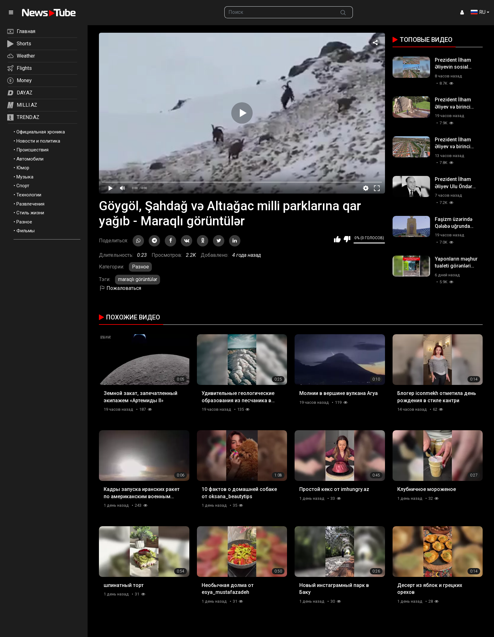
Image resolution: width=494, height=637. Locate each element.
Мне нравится (337, 239)
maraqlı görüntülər (137, 279)
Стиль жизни (30, 213)
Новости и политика (38, 141)
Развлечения (30, 204)
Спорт (22, 186)
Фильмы (25, 231)
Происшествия (32, 150)
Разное (24, 222)
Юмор (22, 168)
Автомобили (29, 159)
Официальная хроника (40, 132)
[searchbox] (279, 12)
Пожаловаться (120, 288)
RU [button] (478, 12)
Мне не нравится (347, 239)
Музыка (24, 177)
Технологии (28, 195)
